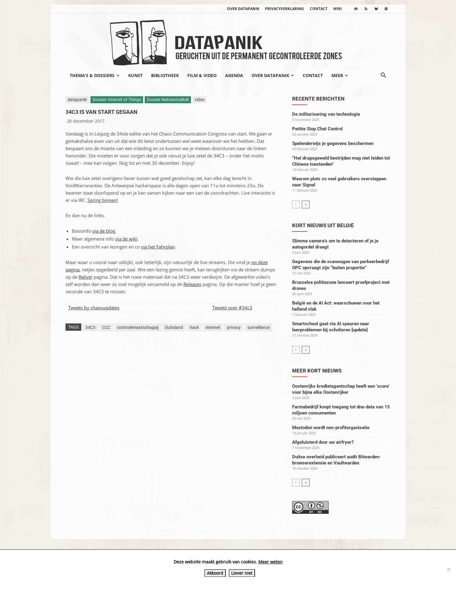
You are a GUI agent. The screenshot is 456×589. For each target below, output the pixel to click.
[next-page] (305, 204)
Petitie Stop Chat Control (317, 129)
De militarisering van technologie (326, 114)
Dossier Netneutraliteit (168, 99)
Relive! (85, 277)
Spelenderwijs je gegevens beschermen (332, 143)
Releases (192, 284)
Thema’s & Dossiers (94, 75)
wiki (337, 8)
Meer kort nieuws (316, 371)
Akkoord (215, 573)
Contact (318, 8)
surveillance (258, 327)
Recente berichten (318, 99)
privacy (234, 327)
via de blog (103, 231)
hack (194, 327)
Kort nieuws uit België (323, 225)
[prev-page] (296, 204)
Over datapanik (243, 8)
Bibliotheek (165, 75)
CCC (106, 327)
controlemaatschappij (137, 327)
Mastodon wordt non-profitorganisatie (330, 427)
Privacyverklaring (284, 8)
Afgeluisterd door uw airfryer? (323, 442)
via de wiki (126, 239)
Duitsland (174, 327)
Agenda (234, 75)
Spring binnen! (102, 200)
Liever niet (242, 573)
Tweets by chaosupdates (93, 308)
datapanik (77, 99)
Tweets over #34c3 (232, 308)
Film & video (202, 75)
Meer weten (270, 562)
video (200, 99)
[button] (383, 76)
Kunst (135, 75)
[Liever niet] (448, 569)
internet (213, 327)
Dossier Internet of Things (117, 99)
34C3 (90, 327)
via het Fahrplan (158, 247)
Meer (339, 75)
